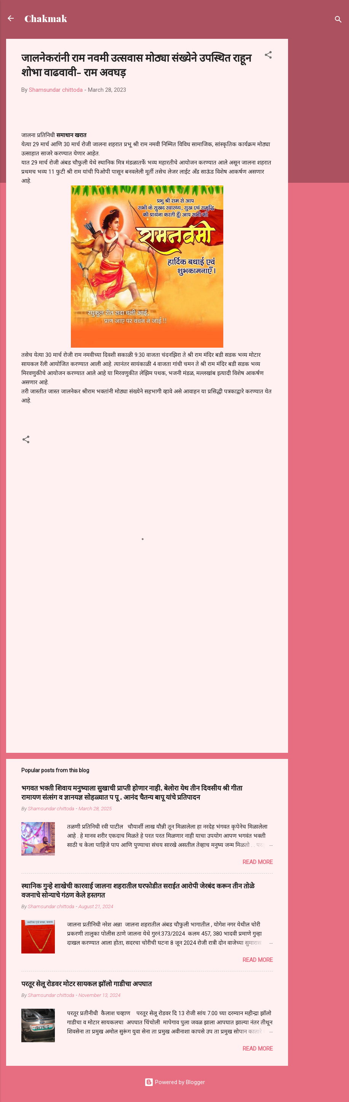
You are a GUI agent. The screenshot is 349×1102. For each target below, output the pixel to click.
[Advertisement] (318, 153)
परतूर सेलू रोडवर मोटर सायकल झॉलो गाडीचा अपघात (86, 983)
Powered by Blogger (174, 1082)
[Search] (338, 20)
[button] (268, 56)
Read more (258, 862)
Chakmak (45, 18)
